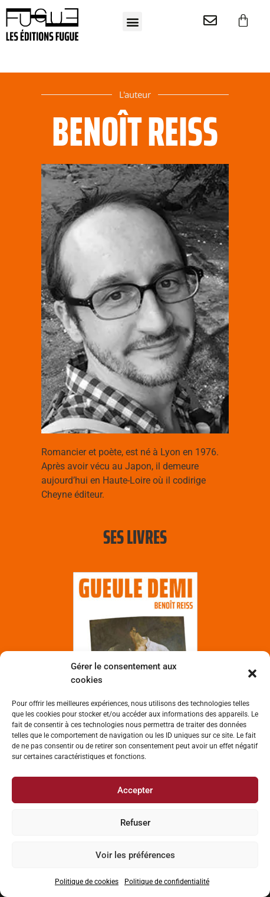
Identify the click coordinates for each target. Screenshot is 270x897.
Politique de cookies (86, 882)
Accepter (135, 790)
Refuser (135, 822)
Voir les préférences (135, 855)
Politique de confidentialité (166, 882)
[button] (252, 673)
